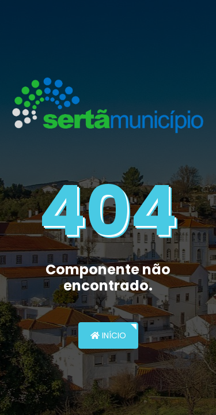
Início (108, 335)
